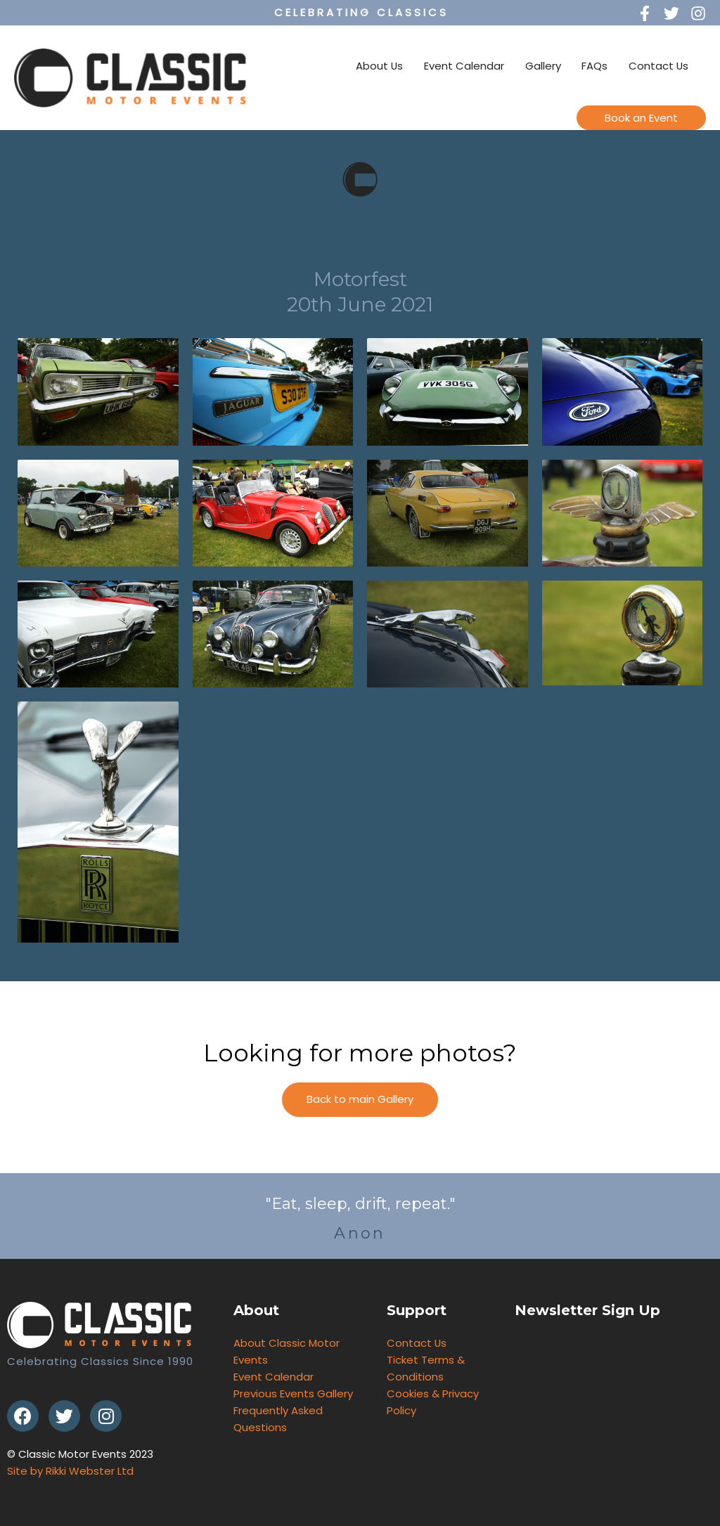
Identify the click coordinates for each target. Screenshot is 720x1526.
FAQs (594, 65)
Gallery (542, 65)
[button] (360, 1099)
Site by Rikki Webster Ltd (70, 1470)
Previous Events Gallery (293, 1393)
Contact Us (658, 65)
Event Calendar (463, 65)
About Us (377, 65)
